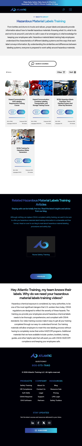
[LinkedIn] (32, 422)
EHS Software (26, 400)
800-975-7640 (41, 365)
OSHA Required (26, 397)
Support (41, 397)
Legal (41, 393)
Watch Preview (21, 112)
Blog (56, 385)
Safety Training (26, 385)
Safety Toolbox (56, 400)
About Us (41, 385)
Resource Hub (56, 389)
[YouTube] (49, 422)
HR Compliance (26, 389)
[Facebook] (38, 422)
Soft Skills (26, 393)
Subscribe (41, 430)
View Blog (41, 276)
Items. (9, 72)
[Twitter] (43, 422)
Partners (41, 400)
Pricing (56, 393)
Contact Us (41, 389)
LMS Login (56, 397)
